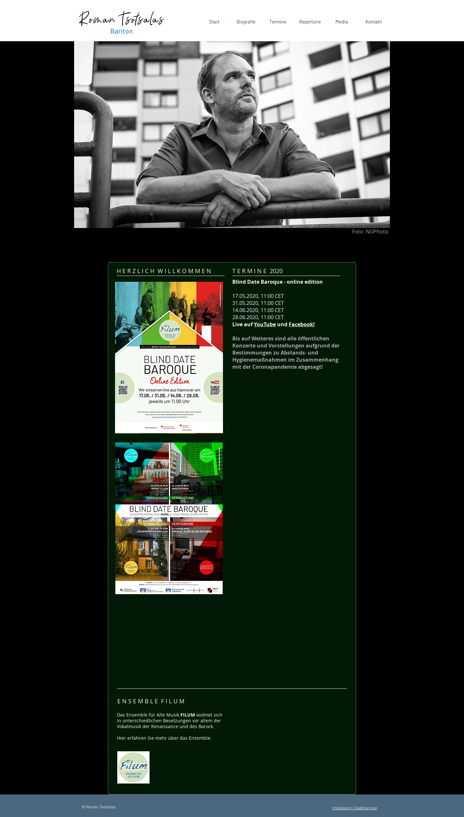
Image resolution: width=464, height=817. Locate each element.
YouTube (265, 324)
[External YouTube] (290, 747)
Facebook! (302, 324)
